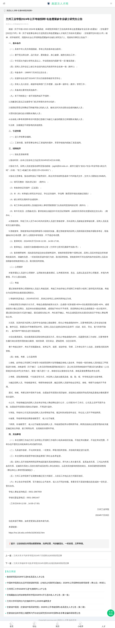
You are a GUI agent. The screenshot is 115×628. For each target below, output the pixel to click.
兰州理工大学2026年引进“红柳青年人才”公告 (27, 589)
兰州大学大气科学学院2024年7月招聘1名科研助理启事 (37, 555)
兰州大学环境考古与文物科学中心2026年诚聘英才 (29, 601)
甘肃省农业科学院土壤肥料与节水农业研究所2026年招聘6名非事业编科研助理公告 (43, 613)
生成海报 (111, 612)
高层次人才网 (12, 11)
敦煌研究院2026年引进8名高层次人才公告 (25, 577)
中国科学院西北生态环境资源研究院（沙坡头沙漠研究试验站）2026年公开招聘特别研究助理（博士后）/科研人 (56, 583)
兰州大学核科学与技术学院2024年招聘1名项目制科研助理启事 (41, 563)
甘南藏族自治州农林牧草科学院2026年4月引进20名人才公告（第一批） (39, 595)
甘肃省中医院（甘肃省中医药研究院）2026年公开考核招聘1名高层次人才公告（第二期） (46, 607)
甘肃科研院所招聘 (25, 11)
